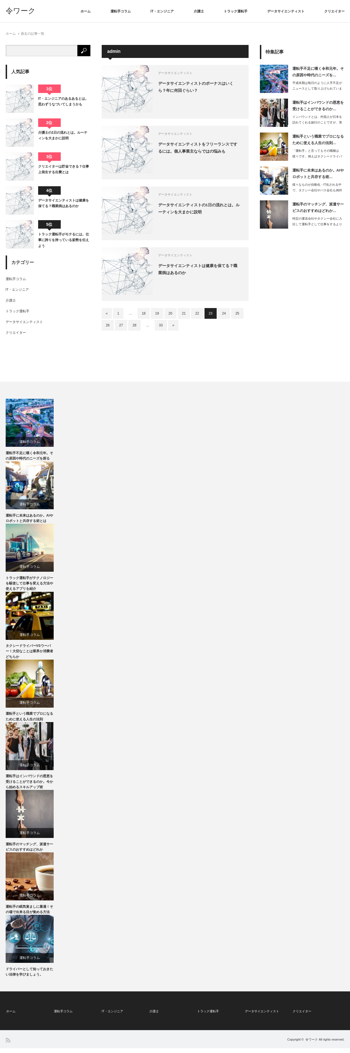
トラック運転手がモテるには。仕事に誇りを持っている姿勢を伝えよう (63, 240)
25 (237, 313)
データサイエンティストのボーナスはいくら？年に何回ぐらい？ (198, 87)
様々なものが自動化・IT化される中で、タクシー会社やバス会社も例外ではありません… (317, 190)
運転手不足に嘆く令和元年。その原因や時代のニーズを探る (29, 456)
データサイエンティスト (286, 11)
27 (121, 325)
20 (170, 313)
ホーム (86, 11)
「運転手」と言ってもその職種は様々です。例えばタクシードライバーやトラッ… (317, 156)
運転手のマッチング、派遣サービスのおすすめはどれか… (318, 207)
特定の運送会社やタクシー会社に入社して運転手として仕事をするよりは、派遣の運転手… (317, 224)
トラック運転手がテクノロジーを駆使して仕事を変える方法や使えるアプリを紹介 (29, 585)
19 (157, 313)
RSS (8, 1045)
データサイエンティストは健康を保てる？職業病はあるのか (200, 269)
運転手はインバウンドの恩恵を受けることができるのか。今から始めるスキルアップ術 (29, 785)
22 (197, 313)
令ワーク (21, 10)
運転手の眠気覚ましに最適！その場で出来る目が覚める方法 (29, 914)
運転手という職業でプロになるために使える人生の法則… (318, 139)
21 (184, 313)
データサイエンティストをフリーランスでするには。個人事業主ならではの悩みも (200, 148)
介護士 (199, 11)
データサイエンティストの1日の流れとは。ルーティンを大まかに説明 (201, 208)
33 (161, 325)
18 (143, 313)
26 (108, 325)
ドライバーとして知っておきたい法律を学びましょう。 (29, 977)
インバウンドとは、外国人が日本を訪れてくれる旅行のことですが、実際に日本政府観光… (317, 122)
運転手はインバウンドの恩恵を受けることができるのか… (318, 105)
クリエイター (334, 11)
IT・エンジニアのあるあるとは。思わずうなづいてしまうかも (63, 101)
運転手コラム (120, 11)
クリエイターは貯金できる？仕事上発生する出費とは (63, 169)
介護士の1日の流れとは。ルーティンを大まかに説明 (63, 135)
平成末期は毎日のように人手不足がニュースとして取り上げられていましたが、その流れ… (317, 88)
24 (224, 313)
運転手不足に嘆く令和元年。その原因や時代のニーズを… (318, 71)
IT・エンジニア (162, 11)
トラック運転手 (235, 11)
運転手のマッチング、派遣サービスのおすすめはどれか (29, 851)
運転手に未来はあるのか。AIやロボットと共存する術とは (29, 519)
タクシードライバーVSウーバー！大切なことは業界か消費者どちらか (29, 654)
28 (134, 325)
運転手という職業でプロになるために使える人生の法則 (29, 719)
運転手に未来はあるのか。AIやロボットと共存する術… (318, 173)
